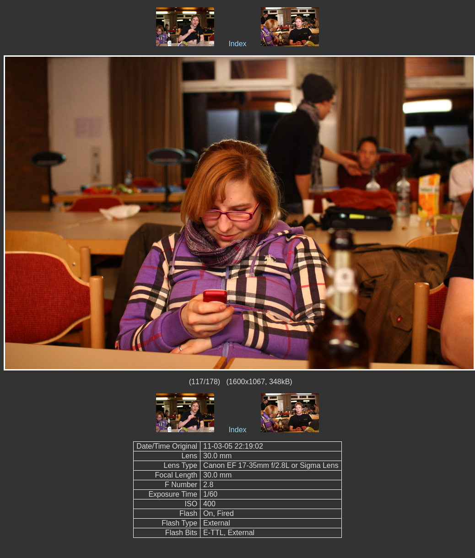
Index (237, 44)
